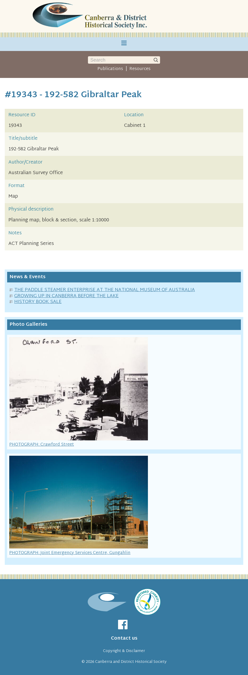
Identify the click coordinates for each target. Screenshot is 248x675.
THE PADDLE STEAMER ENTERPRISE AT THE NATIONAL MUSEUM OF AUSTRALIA (104, 290)
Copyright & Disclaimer (124, 651)
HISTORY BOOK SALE (38, 301)
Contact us (124, 638)
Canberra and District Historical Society (131, 661)
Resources (140, 69)
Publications (110, 69)
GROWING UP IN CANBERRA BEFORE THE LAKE (66, 296)
